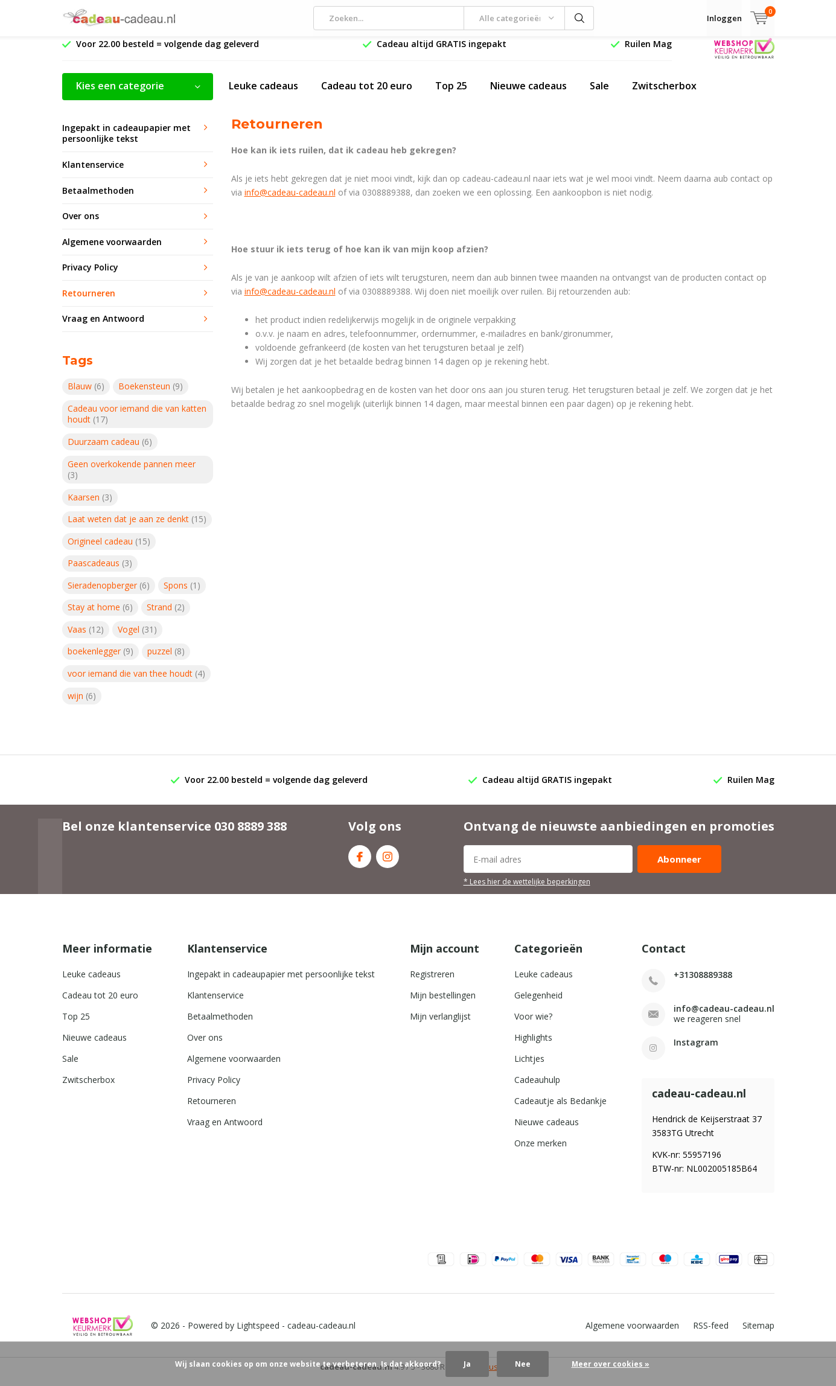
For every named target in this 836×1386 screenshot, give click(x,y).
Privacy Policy (90, 276)
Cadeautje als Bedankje (560, 1110)
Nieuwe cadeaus (528, 94)
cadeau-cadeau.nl (321, 1334)
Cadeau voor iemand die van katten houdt (137, 423)
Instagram (387, 863)
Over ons (80, 225)
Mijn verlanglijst (440, 1025)
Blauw (86, 395)
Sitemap (758, 1334)
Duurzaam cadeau (110, 450)
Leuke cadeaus (263, 94)
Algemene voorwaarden (112, 251)
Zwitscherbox (664, 94)
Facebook (359, 863)
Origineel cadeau (109, 550)
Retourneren (88, 302)
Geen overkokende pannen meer (132, 478)
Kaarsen (90, 505)
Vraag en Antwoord (103, 327)
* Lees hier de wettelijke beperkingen (527, 890)
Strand (166, 616)
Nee (523, 1364)
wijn (82, 704)
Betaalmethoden (98, 199)
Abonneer (679, 868)
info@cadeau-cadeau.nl (290, 200)
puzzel (166, 660)
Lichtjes (529, 1067)
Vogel (137, 638)
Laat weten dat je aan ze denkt (137, 528)
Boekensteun (150, 395)
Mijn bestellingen (443, 1004)
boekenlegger (100, 660)
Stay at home (100, 616)
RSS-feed (711, 1334)
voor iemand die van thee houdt (136, 682)
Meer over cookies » (610, 1364)
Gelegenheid (538, 1004)
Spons (182, 594)
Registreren (432, 983)
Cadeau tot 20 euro (366, 94)
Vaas (86, 638)
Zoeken (579, 18)
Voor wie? (533, 1025)
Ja (467, 1364)
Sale (599, 94)
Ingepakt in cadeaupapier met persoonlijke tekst (126, 142)
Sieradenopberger (109, 594)
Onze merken (540, 1152)
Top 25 (451, 94)
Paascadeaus (100, 572)
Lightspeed (258, 1334)
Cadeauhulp (537, 1088)
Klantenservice (93, 173)
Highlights (533, 1046)
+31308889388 (703, 984)
